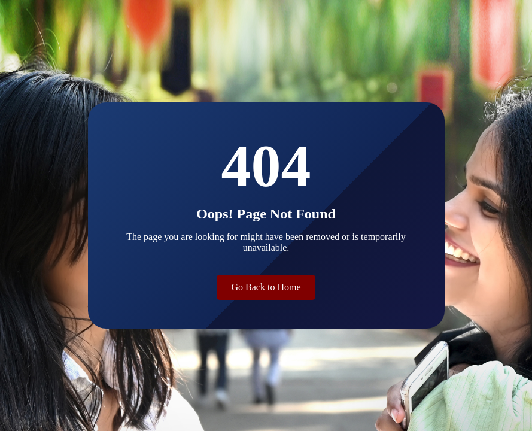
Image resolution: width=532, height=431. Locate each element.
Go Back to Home (266, 287)
